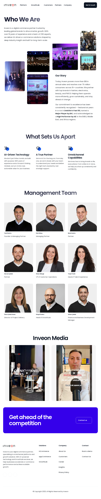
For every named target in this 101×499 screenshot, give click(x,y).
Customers (48, 5)
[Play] (27, 373)
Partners (58, 5)
